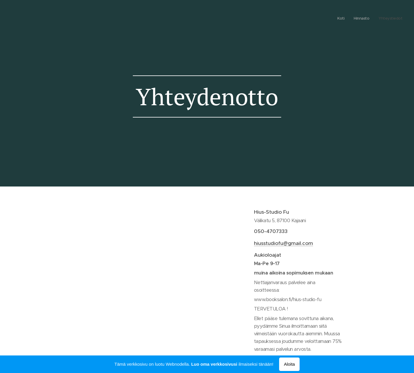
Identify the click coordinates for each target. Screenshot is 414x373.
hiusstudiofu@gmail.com (283, 243)
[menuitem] (385, 19)
